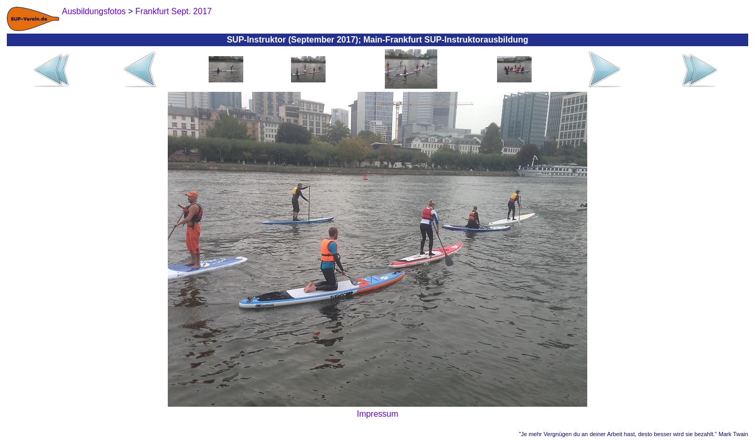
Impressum (377, 413)
